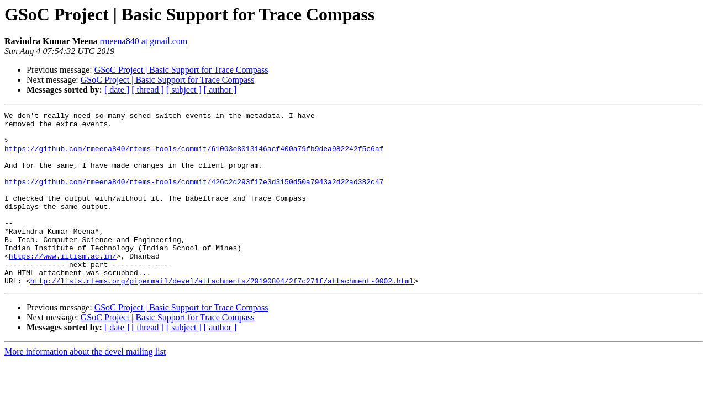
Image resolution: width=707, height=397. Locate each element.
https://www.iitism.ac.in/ (63, 286)
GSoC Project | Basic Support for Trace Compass (181, 69)
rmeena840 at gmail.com (144, 41)
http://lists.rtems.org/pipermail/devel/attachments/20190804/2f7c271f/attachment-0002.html (222, 315)
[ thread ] (147, 89)
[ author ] (220, 89)
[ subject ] (184, 89)
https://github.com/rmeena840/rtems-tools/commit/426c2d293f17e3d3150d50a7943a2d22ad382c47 (193, 196)
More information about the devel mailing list (85, 386)
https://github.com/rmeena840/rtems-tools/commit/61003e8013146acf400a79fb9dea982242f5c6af (193, 157)
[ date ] (116, 89)
